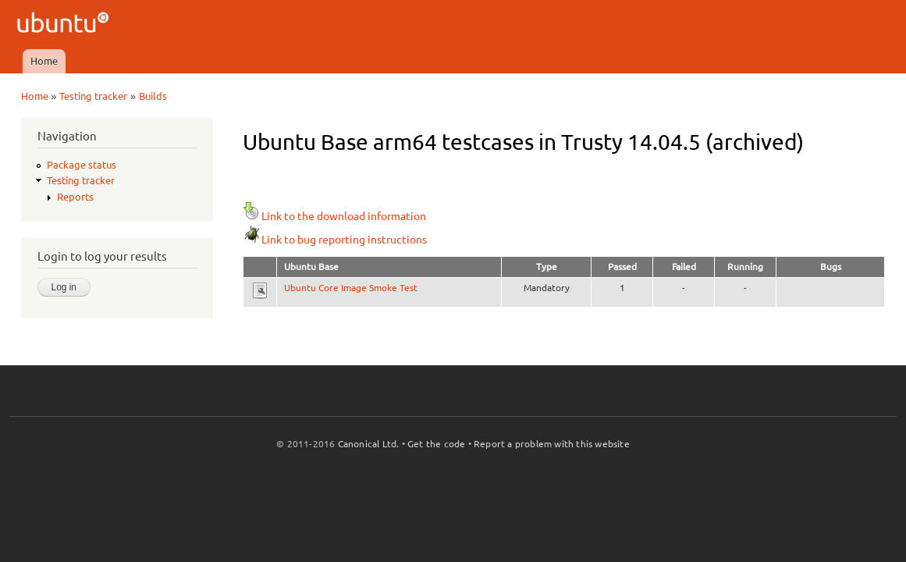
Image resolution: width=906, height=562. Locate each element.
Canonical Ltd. (369, 444)
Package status (81, 164)
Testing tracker (93, 96)
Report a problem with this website (552, 444)
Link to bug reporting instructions (335, 239)
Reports (75, 196)
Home (44, 60)
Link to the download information (334, 216)
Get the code (436, 444)
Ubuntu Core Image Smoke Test (350, 288)
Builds (153, 96)
